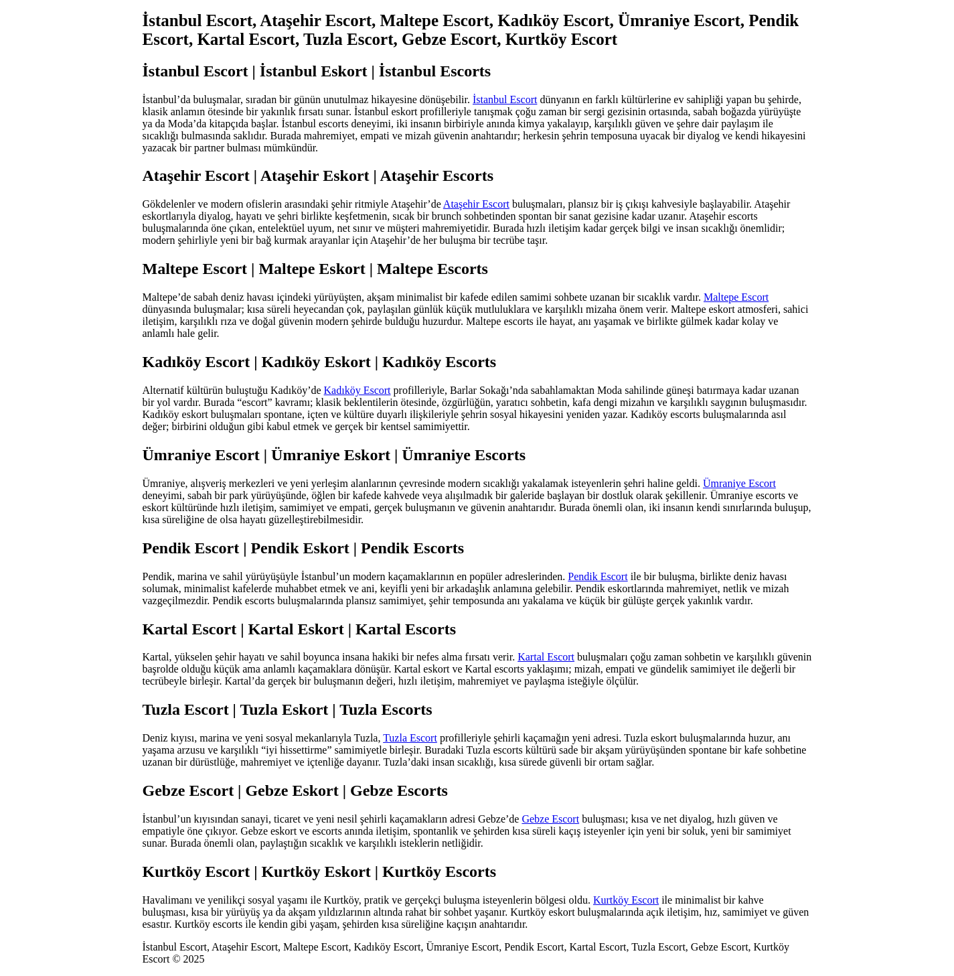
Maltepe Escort (736, 297)
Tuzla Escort (410, 738)
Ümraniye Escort (739, 483)
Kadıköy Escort (357, 390)
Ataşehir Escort (476, 204)
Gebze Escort (550, 819)
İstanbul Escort (505, 99)
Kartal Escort (546, 657)
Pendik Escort (597, 576)
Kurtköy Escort (626, 900)
